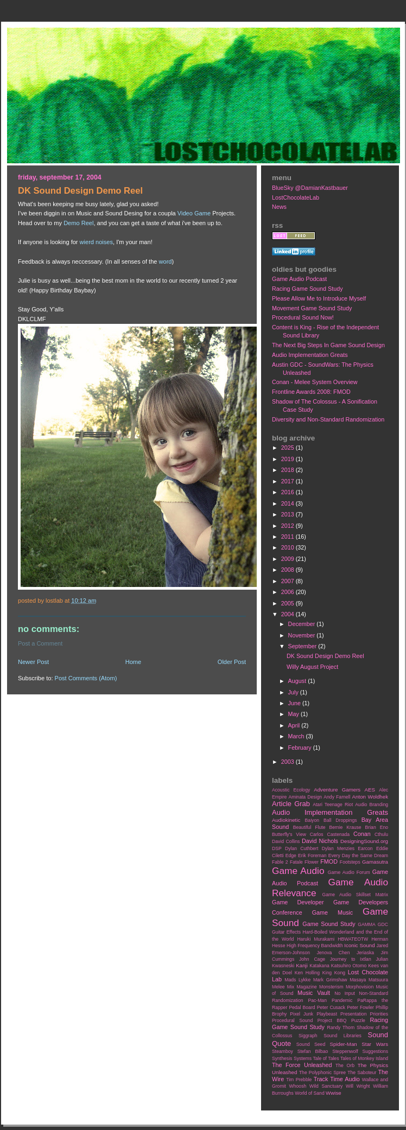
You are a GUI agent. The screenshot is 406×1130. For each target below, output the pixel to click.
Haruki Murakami (315, 939)
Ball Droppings (340, 820)
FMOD (329, 861)
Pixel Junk (301, 1014)
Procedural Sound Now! (303, 317)
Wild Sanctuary (325, 1086)
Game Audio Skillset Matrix (355, 894)
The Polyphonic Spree (322, 1072)
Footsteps (350, 862)
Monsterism (331, 986)
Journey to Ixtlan (350, 959)
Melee (278, 986)
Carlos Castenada (330, 834)
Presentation (353, 1014)
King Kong (333, 972)
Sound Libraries (342, 1035)
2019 (288, 459)
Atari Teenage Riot (333, 804)
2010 (288, 547)
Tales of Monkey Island (364, 1058)
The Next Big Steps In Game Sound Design (328, 345)
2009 (288, 559)
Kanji (302, 965)
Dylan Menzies (338, 848)
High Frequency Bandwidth (315, 945)
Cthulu (381, 834)
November (302, 635)
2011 (288, 536)
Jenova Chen (333, 952)
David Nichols (320, 841)
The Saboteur (361, 1072)
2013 (288, 514)
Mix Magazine (302, 986)
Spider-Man (343, 1044)
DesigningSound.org (364, 841)
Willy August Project (312, 666)
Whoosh (298, 1086)
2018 (288, 470)
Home (133, 662)
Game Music (332, 912)
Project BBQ (332, 1020)
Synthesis (282, 1058)
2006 (288, 592)
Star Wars (374, 1044)
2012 (288, 525)
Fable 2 (280, 862)
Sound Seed (310, 1044)
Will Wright (358, 1086)
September (303, 646)
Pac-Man (317, 1000)
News (279, 206)
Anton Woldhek (370, 797)
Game (202, 213)
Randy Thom (340, 1027)
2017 (288, 481)
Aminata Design (305, 797)
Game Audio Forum (349, 872)
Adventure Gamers (337, 790)
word (165, 261)
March (297, 736)
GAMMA (367, 924)
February (300, 747)
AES (370, 790)
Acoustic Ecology (291, 790)
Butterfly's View (289, 834)
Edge (291, 855)
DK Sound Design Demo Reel (325, 656)
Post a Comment (40, 643)
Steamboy (282, 1051)
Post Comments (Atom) (86, 678)
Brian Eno (376, 827)
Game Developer (298, 902)
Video (185, 213)
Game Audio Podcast (299, 279)
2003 (288, 761)
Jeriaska (365, 952)
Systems (303, 1058)
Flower (311, 862)
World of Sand (310, 1093)
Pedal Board (302, 1007)
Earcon (365, 848)
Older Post (232, 662)
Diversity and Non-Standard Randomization (328, 419)
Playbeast (326, 1014)
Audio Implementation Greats (310, 355)
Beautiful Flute (309, 827)
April (295, 725)
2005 (288, 603)
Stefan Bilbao (312, 1051)
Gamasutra (375, 862)
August (298, 681)
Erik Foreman (312, 855)
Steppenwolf (345, 1051)
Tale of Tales (326, 1058)
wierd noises (96, 242)
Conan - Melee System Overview (315, 382)
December (302, 624)
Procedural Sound (292, 1020)
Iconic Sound (359, 945)
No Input (344, 993)
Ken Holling (307, 972)
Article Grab (291, 804)
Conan (362, 834)
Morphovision (359, 986)
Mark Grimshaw (330, 979)
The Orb (344, 1065)
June (295, 703)
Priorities (379, 1014)
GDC (383, 924)
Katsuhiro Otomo (348, 965)
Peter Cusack (331, 1007)
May (294, 714)
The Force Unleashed (302, 1065)
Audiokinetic (286, 820)
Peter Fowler (360, 1007)
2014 (288, 503)
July (294, 692)
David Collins (286, 841)
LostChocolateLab (295, 197)
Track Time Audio (337, 1079)
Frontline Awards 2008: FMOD (311, 391)
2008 (288, 569)
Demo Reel (78, 223)
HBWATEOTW (353, 939)
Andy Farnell (336, 797)
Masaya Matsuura (369, 979)
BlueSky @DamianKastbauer (310, 187)
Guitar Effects (286, 932)
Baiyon (312, 820)
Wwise (333, 1093)
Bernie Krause (345, 827)
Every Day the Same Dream (358, 855)
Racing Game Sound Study (307, 288)
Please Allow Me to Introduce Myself (319, 298)
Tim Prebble (299, 1079)
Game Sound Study (328, 924)
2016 (288, 492)
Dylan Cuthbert (301, 848)
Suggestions (375, 1051)
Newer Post (33, 662)
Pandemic (342, 1000)
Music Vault (313, 992)
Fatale (296, 862)
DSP (277, 848)
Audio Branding (371, 804)
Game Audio (298, 870)
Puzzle (358, 1020)
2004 (288, 614)
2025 (288, 447)
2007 (288, 581)
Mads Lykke (297, 979)
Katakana (319, 965)
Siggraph (308, 1035)
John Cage (312, 959)
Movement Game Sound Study (312, 308)
